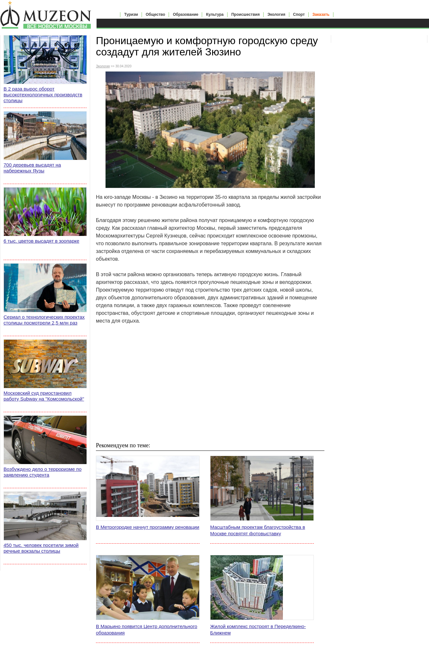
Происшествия (245, 14)
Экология (276, 14)
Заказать (321, 14)
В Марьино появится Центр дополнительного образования (146, 629)
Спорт (299, 14)
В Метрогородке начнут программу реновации (147, 527)
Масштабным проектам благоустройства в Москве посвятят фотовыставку (257, 530)
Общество (155, 14)
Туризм (131, 14)
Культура (214, 14)
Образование (185, 14)
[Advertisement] (210, 383)
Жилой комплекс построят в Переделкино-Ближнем (258, 629)
